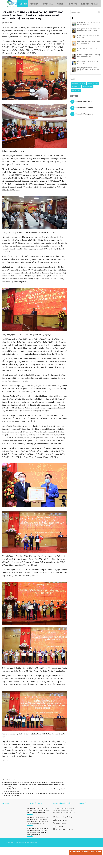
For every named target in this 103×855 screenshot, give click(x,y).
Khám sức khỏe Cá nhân (84, 107)
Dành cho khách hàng (89, 4)
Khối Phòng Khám (88, 86)
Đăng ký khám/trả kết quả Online (85, 851)
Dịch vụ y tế (70, 4)
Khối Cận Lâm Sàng (93, 83)
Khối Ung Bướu (76, 86)
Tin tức (57, 4)
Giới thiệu (29, 4)
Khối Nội (82, 83)
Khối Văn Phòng (76, 90)
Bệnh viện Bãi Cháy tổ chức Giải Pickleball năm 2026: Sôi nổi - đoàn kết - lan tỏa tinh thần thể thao (34, 782)
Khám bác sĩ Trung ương (84, 114)
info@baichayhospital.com (64, 829)
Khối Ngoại (75, 83)
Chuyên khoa (44, 4)
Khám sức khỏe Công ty (84, 101)
